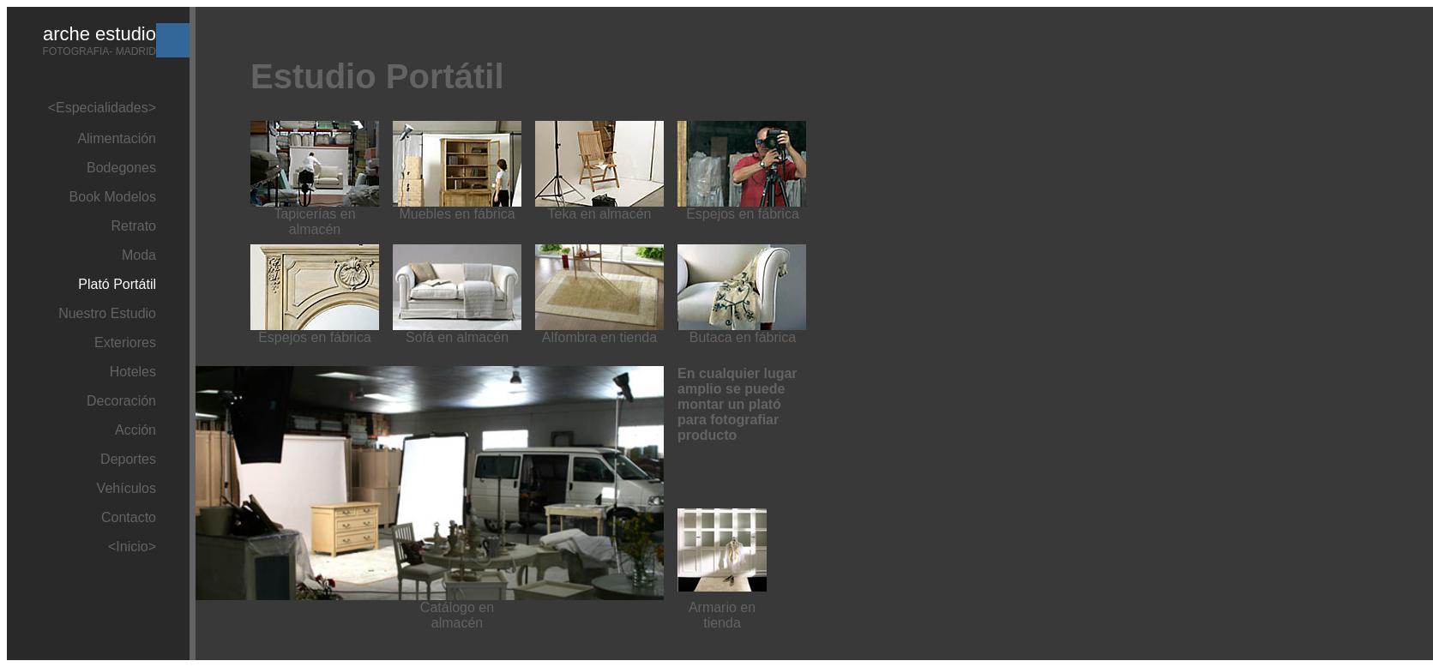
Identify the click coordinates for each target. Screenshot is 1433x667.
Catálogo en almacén (457, 615)
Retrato (133, 226)
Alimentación (116, 138)
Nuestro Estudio (107, 313)
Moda (139, 255)
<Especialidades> (102, 107)
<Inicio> (132, 546)
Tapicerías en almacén (314, 222)
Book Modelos (112, 196)
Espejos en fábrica (742, 214)
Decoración (121, 401)
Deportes (128, 459)
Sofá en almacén (457, 337)
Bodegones (121, 167)
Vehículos (126, 488)
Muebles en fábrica (457, 214)
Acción (135, 430)
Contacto (128, 517)
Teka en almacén (600, 214)
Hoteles (133, 371)
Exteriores (125, 342)
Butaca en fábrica (743, 337)
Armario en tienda (722, 615)
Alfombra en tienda (599, 337)
